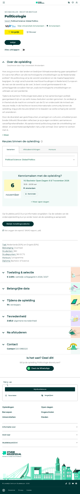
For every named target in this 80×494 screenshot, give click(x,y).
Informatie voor (9, 427)
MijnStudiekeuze (40, 389)
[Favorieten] (72, 2)
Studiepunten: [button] (9, 254)
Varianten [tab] (11, 149)
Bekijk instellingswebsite (18, 224)
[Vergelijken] (68, 2)
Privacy (21, 490)
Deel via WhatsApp (38, 368)
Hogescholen (47, 412)
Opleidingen (8, 407)
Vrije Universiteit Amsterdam (30, 26)
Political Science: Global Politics (20, 160)
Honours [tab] (52, 149)
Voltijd (12, 42)
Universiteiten (9, 417)
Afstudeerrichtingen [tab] (31, 149)
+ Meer (5, 135)
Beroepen (7, 412)
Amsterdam (54, 26)
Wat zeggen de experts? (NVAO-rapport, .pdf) (21, 230)
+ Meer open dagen (40, 202)
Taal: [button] (4, 245)
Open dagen (47, 407)
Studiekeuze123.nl (9, 443)
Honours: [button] (6, 258)
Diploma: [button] (6, 261)
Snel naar (6, 435)
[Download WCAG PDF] (3, 490)
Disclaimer (12, 490)
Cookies (28, 490)
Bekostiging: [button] (8, 248)
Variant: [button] (8, 21)
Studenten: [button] (7, 251)
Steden (44, 417)
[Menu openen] (4, 3)
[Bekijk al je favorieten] (10, 396)
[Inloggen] (76, 2)
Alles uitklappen (15, 50)
